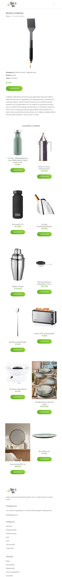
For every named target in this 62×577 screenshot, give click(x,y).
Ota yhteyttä (10, 565)
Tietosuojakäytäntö (12, 572)
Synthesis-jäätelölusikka (17, 342)
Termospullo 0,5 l (18, 224)
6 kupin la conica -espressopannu (44, 168)
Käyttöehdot (10, 568)
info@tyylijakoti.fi (12, 515)
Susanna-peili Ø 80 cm (18, 464)
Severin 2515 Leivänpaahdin (44, 334)
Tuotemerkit (10, 548)
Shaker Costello (17, 286)
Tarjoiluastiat (10, 544)
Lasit (7, 541)
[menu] (54, 4)
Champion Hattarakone (17, 389)
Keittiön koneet (20, 72)
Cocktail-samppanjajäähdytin (44, 225)
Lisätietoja (14, 88)
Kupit (7, 537)
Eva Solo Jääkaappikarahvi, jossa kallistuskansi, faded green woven (18, 160)
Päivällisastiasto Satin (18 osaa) (44, 403)
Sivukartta (9, 576)
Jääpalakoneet (31, 72)
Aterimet (9, 526)
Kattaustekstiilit (11, 530)
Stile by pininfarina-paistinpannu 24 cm (44, 283)
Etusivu (8, 16)
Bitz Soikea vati (44, 451)
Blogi (7, 561)
